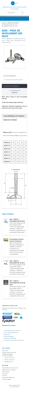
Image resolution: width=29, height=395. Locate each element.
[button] (27, 18)
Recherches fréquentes (8, 377)
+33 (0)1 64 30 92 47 (9, 357)
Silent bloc (7, 334)
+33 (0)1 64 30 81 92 (9, 359)
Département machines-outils (9, 305)
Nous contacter (6, 348)
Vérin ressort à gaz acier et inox (12, 330)
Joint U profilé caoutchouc (11, 332)
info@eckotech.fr (8, 361)
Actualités (4, 373)
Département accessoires (8, 325)
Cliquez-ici (15, 92)
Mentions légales (6, 379)
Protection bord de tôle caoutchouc (14, 340)
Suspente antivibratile (10, 338)
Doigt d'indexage (9, 336)
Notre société (5, 371)
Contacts (4, 375)
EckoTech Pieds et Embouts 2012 (13, 80)
